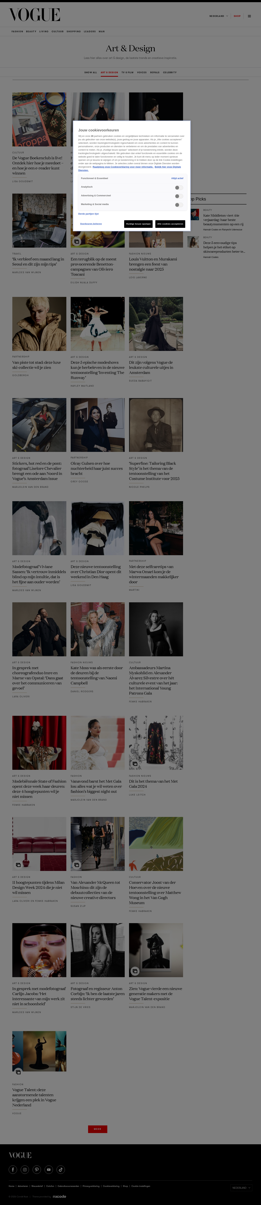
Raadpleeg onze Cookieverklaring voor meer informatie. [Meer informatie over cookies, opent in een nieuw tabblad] (123, 167)
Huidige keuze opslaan (138, 224)
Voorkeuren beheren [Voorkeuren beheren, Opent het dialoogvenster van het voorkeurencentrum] (91, 224)
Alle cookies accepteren (170, 224)
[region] (132, 176)
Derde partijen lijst (88, 214)
